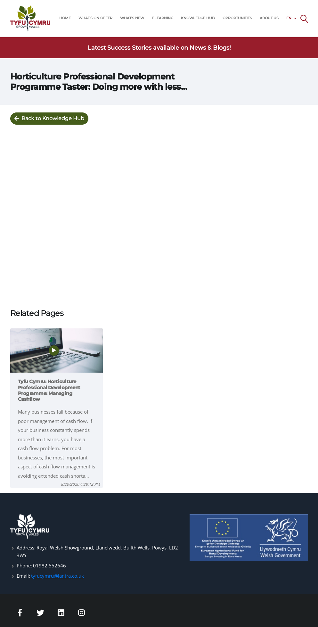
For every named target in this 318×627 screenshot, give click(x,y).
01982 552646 (49, 565)
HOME (65, 18)
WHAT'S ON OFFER (95, 18)
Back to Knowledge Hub (49, 118)
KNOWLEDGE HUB (198, 18)
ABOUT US (269, 18)
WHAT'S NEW (132, 18)
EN (288, 18)
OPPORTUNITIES (237, 18)
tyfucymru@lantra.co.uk (57, 576)
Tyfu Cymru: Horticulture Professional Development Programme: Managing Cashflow (49, 390)
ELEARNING (162, 18)
